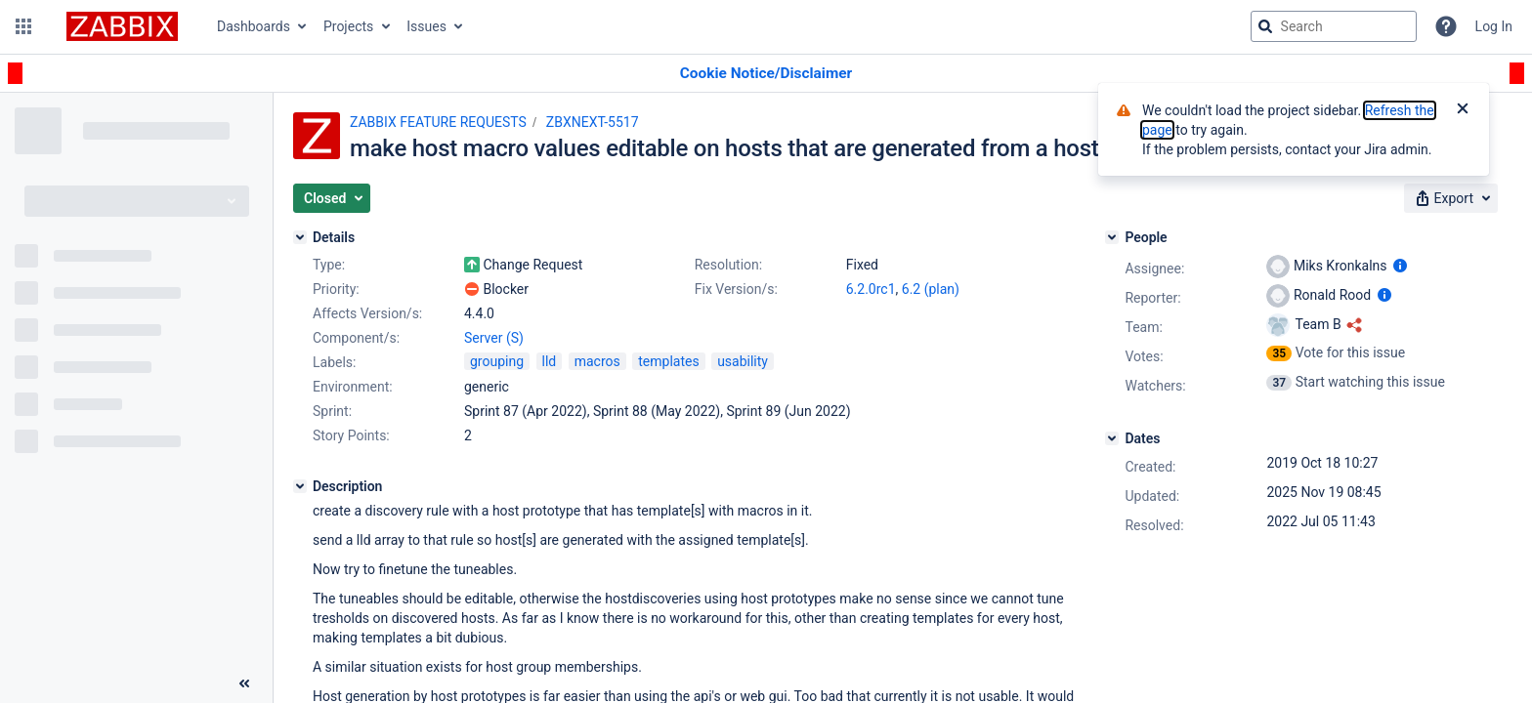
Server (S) (494, 338)
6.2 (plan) (930, 289)
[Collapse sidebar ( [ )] (244, 683)
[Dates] (1112, 438)
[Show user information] (1400, 265)
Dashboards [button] (253, 26)
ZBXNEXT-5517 (592, 122)
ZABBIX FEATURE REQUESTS (438, 122)
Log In (1493, 26)
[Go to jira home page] (122, 26)
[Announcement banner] (766, 74)
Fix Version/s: (736, 289)
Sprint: (332, 411)
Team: (1143, 327)
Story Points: (351, 435)
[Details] (300, 237)
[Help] (1446, 26)
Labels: (334, 362)
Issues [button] (426, 26)
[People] (1112, 237)
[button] (23, 26)
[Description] (300, 486)
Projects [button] (348, 26)
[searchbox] (1334, 26)
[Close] (1462, 110)
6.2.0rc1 (871, 289)
